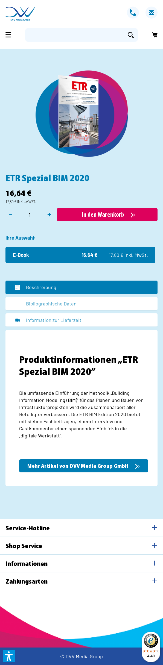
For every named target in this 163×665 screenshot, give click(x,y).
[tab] (81, 287)
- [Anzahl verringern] (10, 214)
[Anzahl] (29, 215)
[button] (9, 656)
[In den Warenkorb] (107, 214)
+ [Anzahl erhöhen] (49, 214)
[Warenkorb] (153, 35)
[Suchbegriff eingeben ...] (74, 35)
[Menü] (9, 34)
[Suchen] (131, 35)
